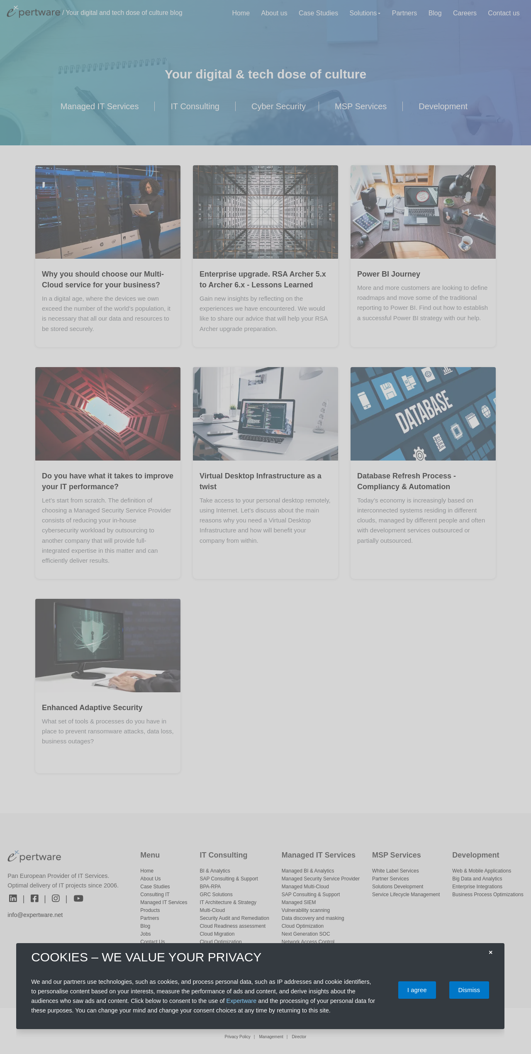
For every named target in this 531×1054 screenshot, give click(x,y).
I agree (417, 989)
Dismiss (469, 989)
